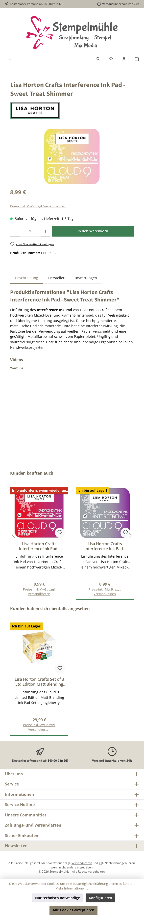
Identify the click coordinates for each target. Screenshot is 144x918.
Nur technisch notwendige (57, 897)
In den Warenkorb (93, 231)
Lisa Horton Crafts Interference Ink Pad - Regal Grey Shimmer (104, 546)
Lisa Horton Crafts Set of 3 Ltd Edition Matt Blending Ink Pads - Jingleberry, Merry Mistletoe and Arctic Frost (39, 682)
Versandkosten (82, 863)
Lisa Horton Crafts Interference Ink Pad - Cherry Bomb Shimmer (39, 546)
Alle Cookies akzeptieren (73, 910)
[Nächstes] (130, 535)
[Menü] (10, 59)
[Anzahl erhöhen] (45, 231)
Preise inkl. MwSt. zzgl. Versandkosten (38, 206)
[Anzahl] (30, 231)
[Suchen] (98, 59)
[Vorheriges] (14, 535)
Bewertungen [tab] (86, 277)
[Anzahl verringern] (15, 231)
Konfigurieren (100, 897)
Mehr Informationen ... (72, 888)
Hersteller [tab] (56, 277)
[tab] (26, 278)
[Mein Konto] (124, 59)
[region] (72, 156)
